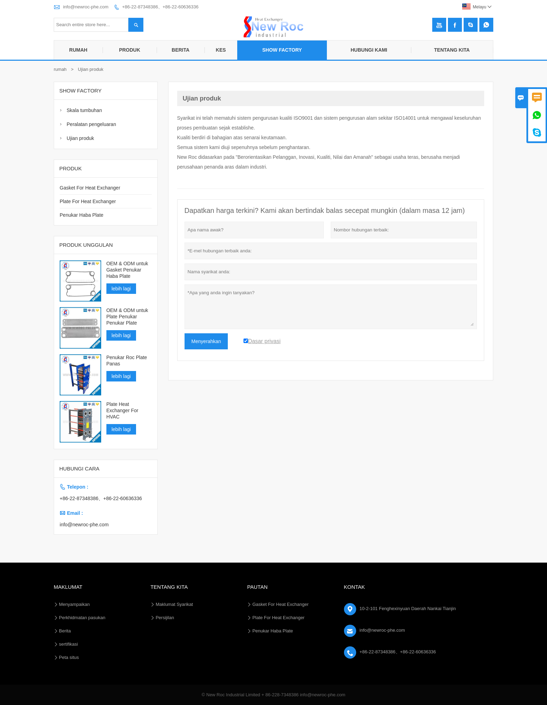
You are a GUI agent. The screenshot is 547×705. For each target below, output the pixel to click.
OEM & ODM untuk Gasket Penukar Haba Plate (127, 270)
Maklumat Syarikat (174, 604)
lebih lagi (121, 288)
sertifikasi (68, 644)
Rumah (78, 50)
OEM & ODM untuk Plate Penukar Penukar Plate (127, 316)
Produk (129, 50)
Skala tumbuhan (84, 110)
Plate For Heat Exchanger (88, 201)
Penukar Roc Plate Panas (126, 360)
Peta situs (69, 657)
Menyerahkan (206, 341)
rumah (60, 69)
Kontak (354, 587)
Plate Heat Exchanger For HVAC (122, 410)
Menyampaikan (74, 604)
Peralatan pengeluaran (91, 124)
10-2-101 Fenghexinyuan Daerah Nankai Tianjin (408, 608)
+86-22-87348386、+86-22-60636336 (160, 6)
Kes (221, 50)
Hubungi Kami (369, 50)
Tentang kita (452, 50)
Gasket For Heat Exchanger (90, 188)
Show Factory (282, 50)
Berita (180, 50)
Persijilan (165, 617)
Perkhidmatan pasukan (82, 617)
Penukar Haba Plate (81, 215)
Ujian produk (80, 138)
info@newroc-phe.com (85, 6)
